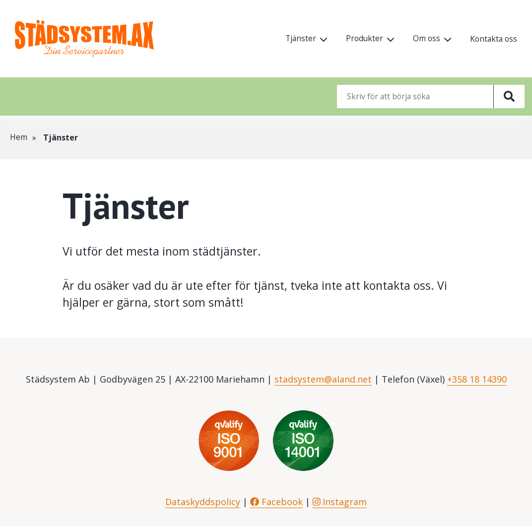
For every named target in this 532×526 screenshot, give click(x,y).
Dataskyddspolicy (202, 502)
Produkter (361, 38)
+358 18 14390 (477, 379)
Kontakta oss (492, 39)
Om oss (424, 38)
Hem (18, 137)
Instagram (340, 502)
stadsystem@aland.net (323, 379)
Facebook (276, 502)
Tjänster (297, 38)
